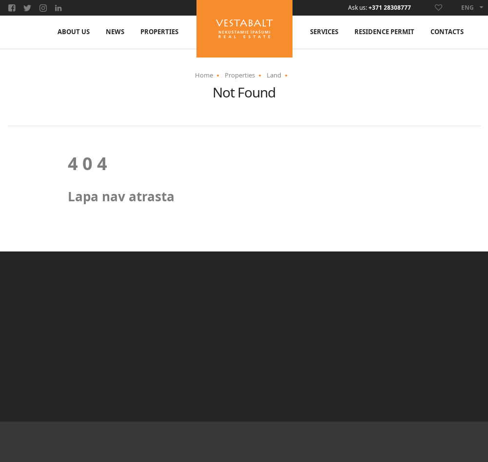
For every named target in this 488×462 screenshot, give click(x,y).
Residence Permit (384, 32)
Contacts (447, 32)
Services (324, 32)
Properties (159, 32)
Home (204, 75)
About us (74, 32)
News (115, 32)
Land (274, 75)
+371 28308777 (390, 7)
